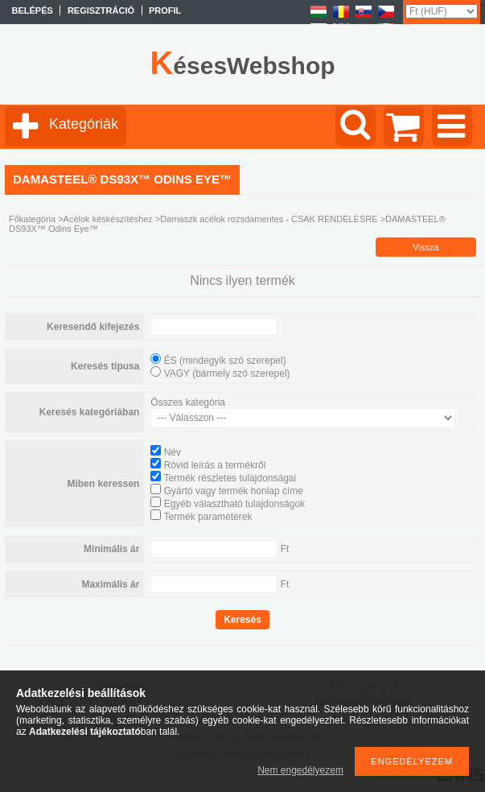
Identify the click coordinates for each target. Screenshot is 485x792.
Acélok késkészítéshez (108, 219)
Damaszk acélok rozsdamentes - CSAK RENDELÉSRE (268, 219)
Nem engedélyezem (300, 770)
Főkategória (32, 219)
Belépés (32, 10)
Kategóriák (83, 124)
